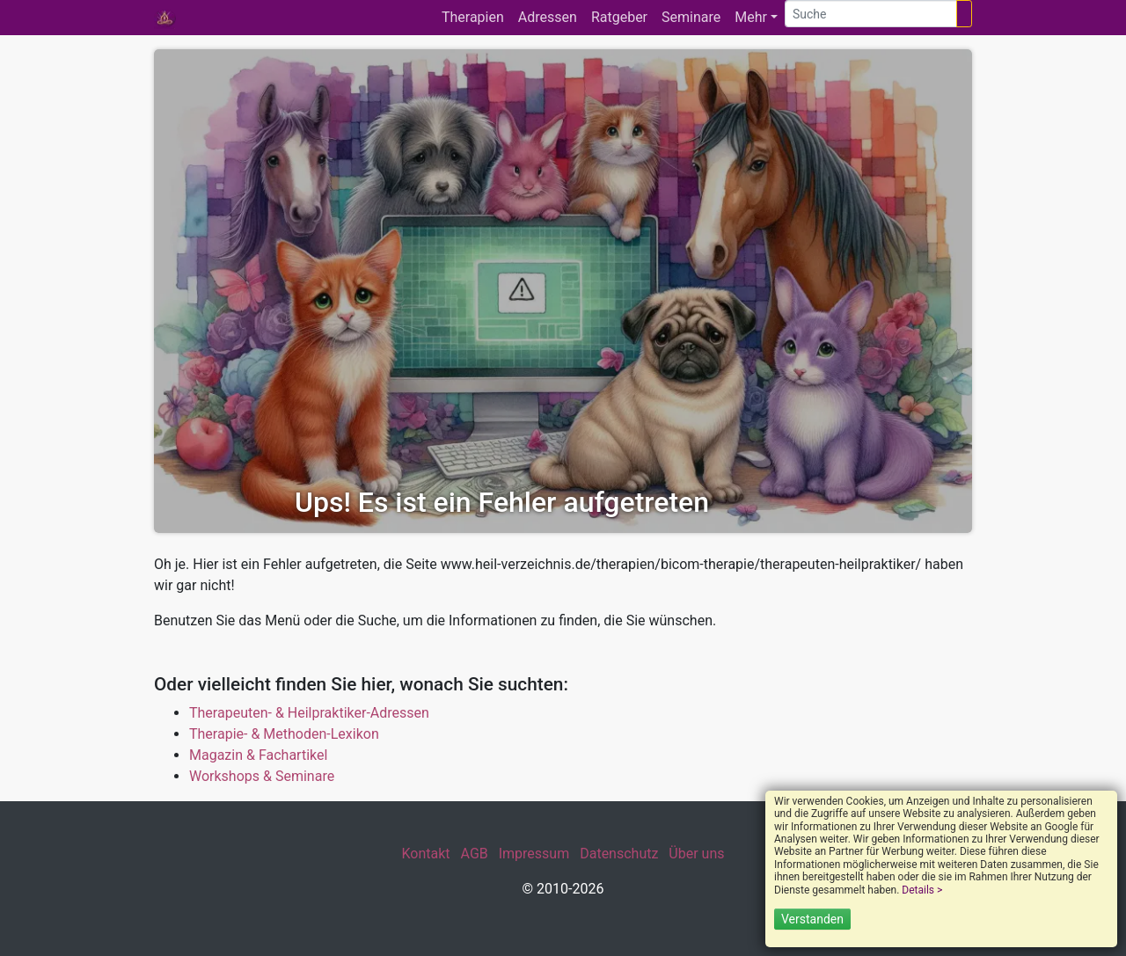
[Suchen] (964, 13)
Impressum (534, 853)
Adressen (547, 17)
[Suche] (871, 13)
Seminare (691, 17)
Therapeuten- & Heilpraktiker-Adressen (309, 712)
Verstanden (812, 919)
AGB (474, 853)
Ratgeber (619, 17)
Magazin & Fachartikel (258, 755)
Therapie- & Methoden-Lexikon (284, 734)
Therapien (473, 17)
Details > (922, 890)
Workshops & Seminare (261, 776)
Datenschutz (619, 853)
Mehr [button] (751, 17)
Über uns (696, 853)
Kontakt (425, 853)
